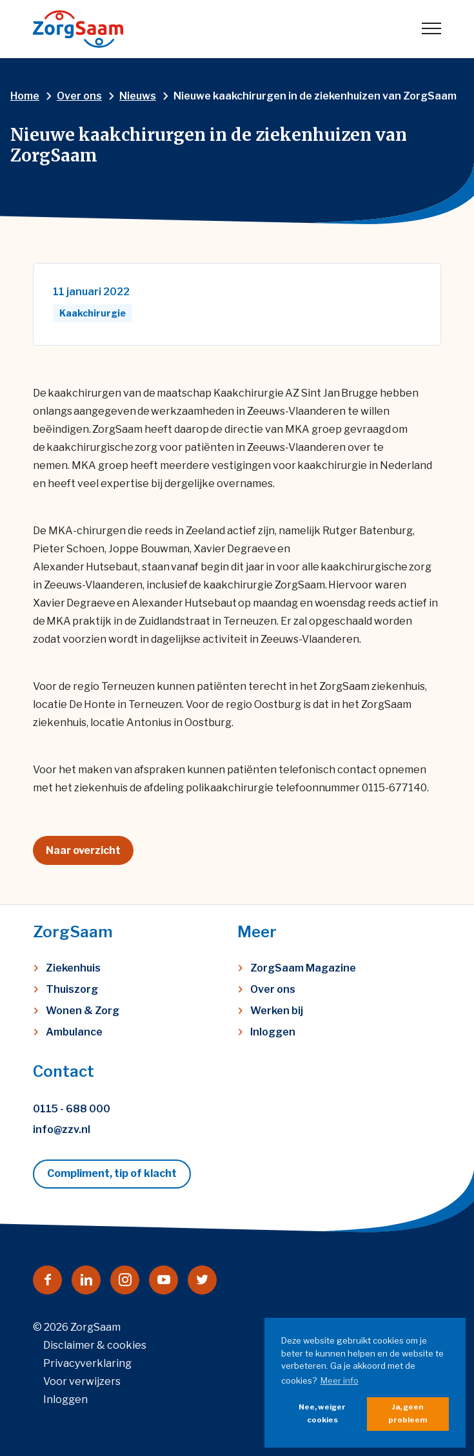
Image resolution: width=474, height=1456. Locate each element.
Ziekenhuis (73, 968)
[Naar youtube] (163, 1280)
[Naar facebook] (47, 1280)
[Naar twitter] (202, 1280)
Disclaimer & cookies (94, 1345)
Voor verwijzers (82, 1381)
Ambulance (74, 1032)
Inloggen (272, 1032)
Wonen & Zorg (82, 1010)
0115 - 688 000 (71, 1109)
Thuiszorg (72, 989)
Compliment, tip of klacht (112, 1173)
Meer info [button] (340, 1380)
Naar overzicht (83, 850)
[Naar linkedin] (86, 1280)
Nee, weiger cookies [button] (322, 1413)
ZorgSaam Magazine (303, 968)
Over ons (272, 989)
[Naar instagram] (124, 1280)
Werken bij (276, 1010)
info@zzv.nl (61, 1129)
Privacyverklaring (87, 1363)
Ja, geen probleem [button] (407, 1413)
